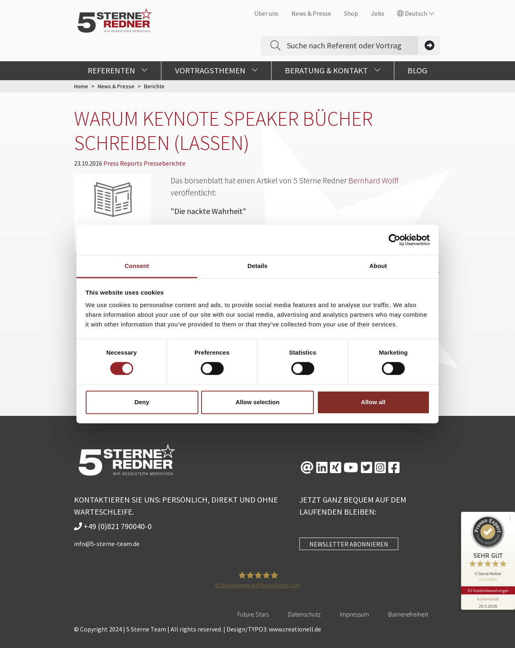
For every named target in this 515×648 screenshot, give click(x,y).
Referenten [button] (118, 70)
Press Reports (123, 163)
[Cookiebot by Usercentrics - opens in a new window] (394, 240)
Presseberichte (164, 163)
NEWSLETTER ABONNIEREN (348, 544)
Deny (141, 402)
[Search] (352, 45)
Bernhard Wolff (373, 180)
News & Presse (311, 13)
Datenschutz (304, 614)
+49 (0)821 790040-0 (113, 526)
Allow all (373, 402)
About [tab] (378, 265)
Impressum (354, 614)
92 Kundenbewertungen (487, 586)
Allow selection (257, 402)
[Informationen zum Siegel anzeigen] (487, 598)
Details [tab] (257, 265)
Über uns (266, 13)
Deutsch (416, 13)
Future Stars (253, 614)
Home (81, 86)
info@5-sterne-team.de (107, 544)
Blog (417, 70)
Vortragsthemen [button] (216, 70)
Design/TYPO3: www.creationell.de (274, 629)
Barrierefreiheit (408, 614)
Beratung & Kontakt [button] (332, 70)
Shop (351, 13)
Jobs (377, 13)
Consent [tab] (137, 265)
